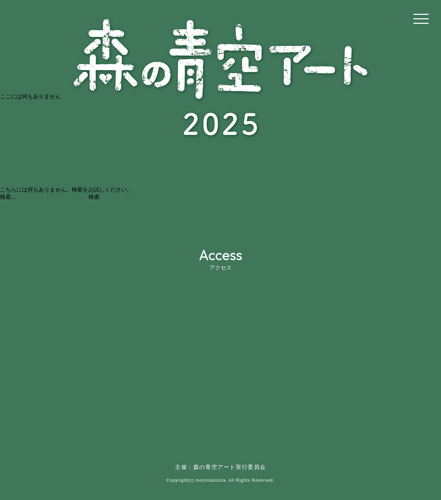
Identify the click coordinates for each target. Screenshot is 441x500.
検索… (8, 197)
